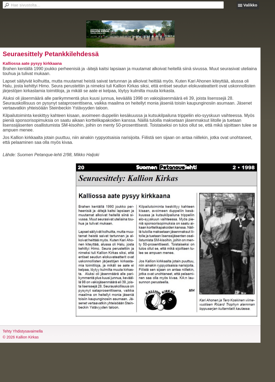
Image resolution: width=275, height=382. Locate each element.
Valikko (250, 5)
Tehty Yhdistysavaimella (23, 331)
